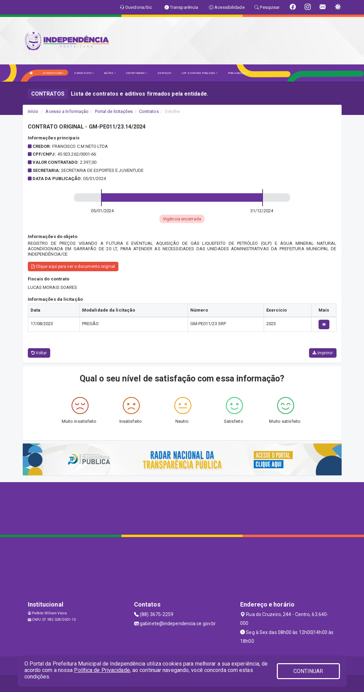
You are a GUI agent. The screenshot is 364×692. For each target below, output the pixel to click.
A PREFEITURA (53, 73)
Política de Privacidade (102, 670)
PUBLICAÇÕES (238, 73)
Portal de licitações (114, 111)
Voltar (39, 353)
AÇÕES (110, 73)
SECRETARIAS (136, 73)
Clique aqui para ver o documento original (73, 266)
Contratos (149, 111)
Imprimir (322, 353)
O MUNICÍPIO (84, 73)
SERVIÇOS (164, 73)
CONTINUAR (308, 671)
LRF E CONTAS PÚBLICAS (199, 73)
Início (33, 111)
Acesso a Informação (67, 111)
